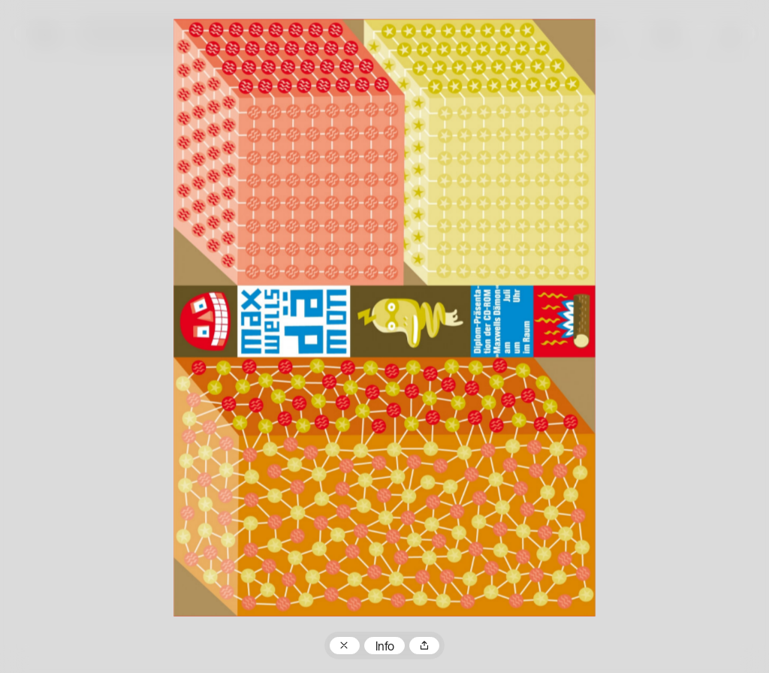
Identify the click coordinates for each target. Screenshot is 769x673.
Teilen (424, 646)
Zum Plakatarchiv (345, 646)
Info (384, 647)
